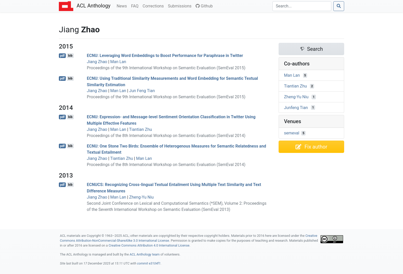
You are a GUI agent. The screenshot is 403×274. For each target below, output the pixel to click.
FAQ (136, 5)
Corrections (154, 5)
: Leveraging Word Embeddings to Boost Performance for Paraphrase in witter (165, 55)
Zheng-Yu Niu (141, 197)
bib (70, 55)
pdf (62, 55)
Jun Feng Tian (142, 90)
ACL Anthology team (145, 254)
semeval (291, 133)
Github (204, 6)
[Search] (301, 6)
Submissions (181, 5)
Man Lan (118, 61)
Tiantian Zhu (140, 129)
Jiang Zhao (97, 61)
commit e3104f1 (148, 263)
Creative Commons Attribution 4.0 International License (148, 245)
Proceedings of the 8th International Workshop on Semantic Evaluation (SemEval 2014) (166, 135)
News (123, 5)
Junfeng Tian (296, 107)
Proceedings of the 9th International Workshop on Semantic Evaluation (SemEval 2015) (166, 67)
